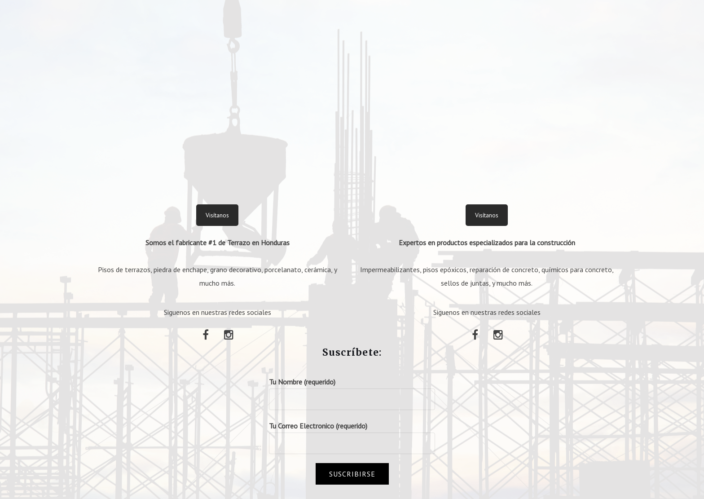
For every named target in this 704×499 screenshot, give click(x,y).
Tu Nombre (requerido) (352, 390)
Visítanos (217, 215)
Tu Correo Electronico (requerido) (352, 434)
